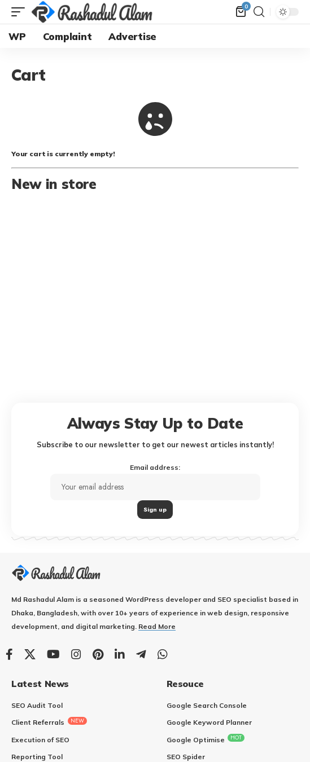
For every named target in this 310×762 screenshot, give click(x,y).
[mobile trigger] (20, 12)
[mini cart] (241, 12)
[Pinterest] (98, 654)
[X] (29, 654)
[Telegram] (141, 654)
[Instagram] (76, 654)
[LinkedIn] (120, 654)
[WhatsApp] (163, 654)
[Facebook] (9, 654)
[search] (259, 12)
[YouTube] (53, 654)
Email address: (155, 491)
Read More (157, 626)
